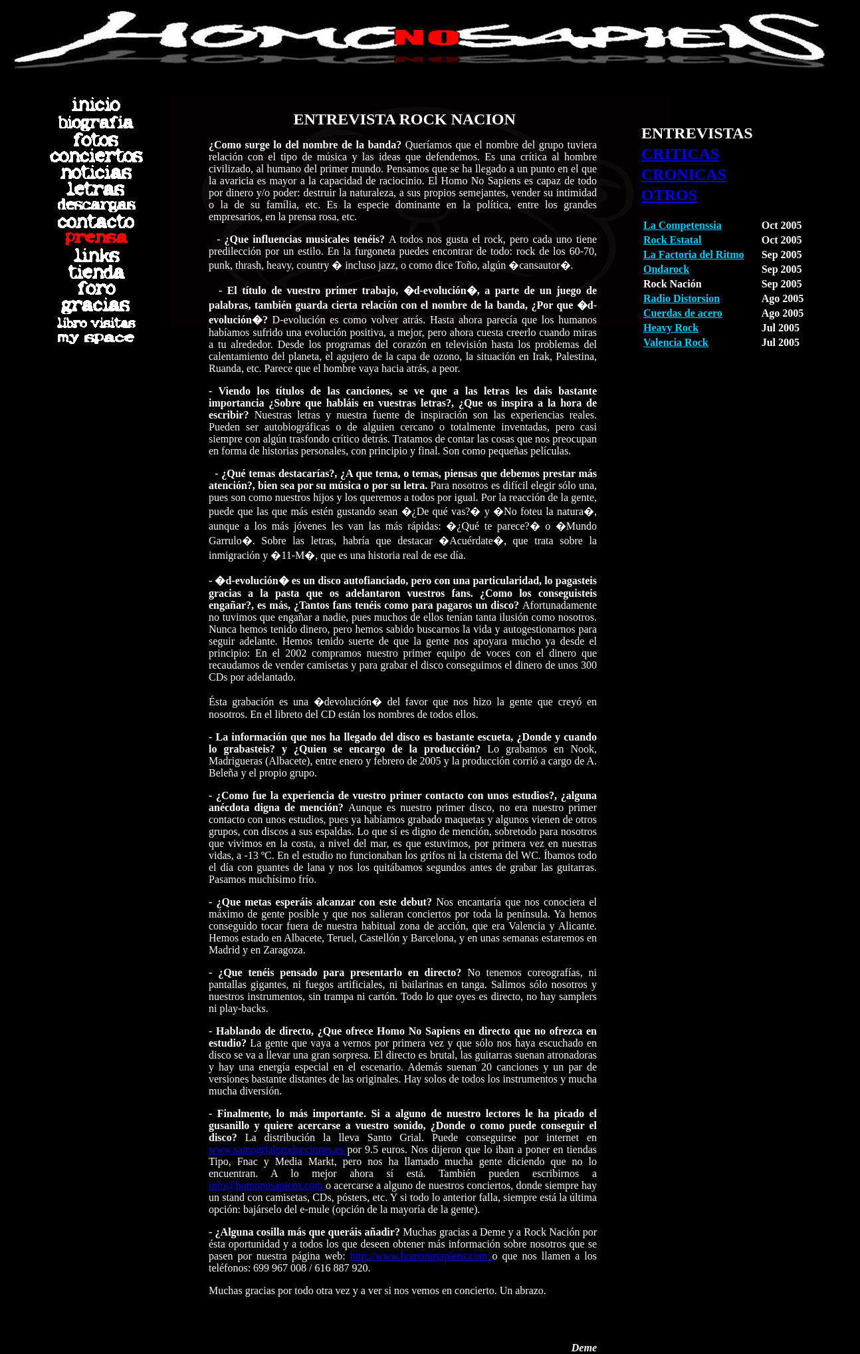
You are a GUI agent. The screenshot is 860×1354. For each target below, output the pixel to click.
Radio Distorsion (681, 298)
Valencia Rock (675, 342)
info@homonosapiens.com (267, 1185)
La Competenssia (682, 225)
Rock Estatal (672, 240)
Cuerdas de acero (682, 313)
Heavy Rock (671, 327)
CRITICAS (680, 153)
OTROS (669, 195)
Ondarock (666, 269)
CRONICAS (683, 174)
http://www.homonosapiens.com (421, 1256)
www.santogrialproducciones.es (278, 1149)
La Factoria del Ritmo (693, 254)
